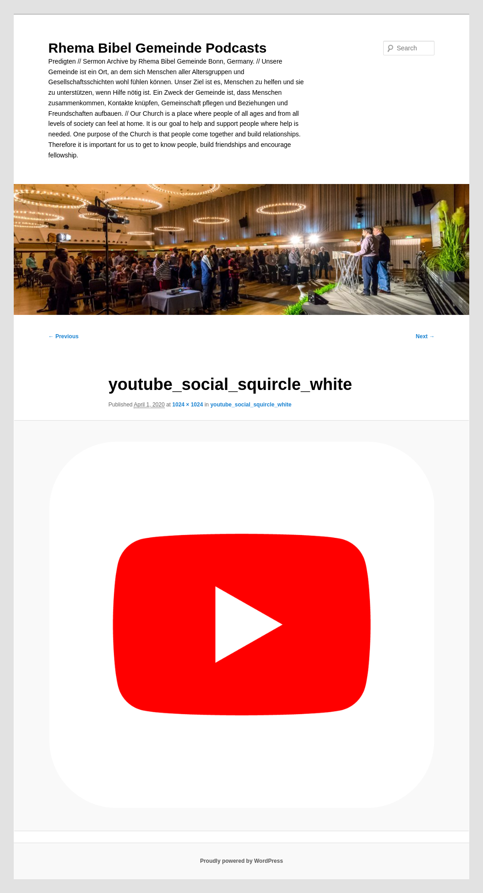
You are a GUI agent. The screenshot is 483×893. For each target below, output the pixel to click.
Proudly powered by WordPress (241, 861)
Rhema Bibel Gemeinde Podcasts (158, 47)
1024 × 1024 (187, 404)
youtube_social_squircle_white (250, 404)
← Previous (64, 336)
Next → (425, 336)
